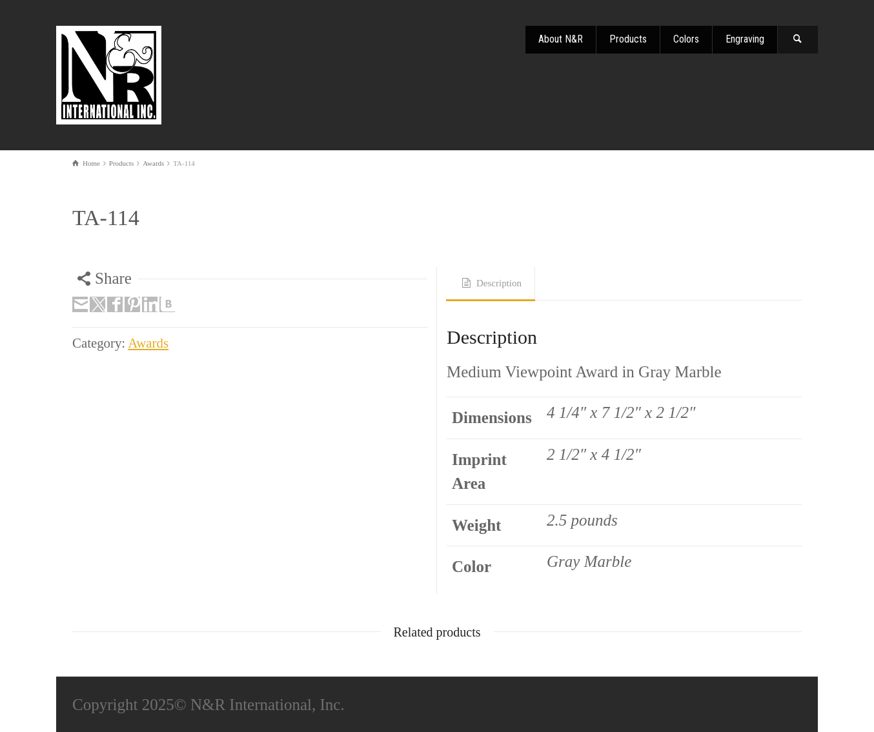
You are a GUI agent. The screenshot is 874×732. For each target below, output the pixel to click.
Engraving (745, 39)
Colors (686, 39)
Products (628, 39)
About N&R (560, 39)
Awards (148, 343)
